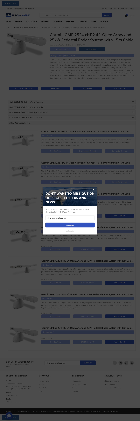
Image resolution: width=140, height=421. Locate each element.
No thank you (70, 231)
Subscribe (70, 225)
